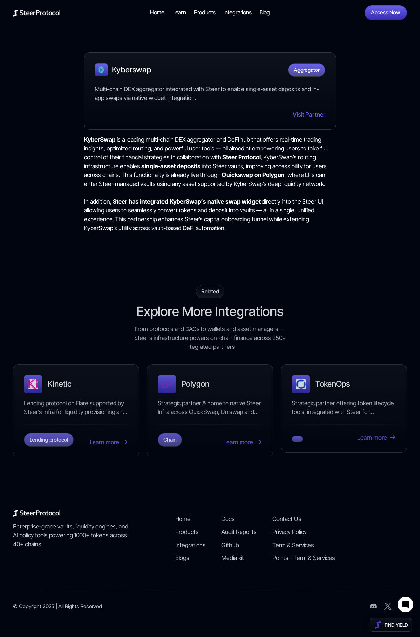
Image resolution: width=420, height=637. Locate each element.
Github (230, 545)
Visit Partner (309, 114)
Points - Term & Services (303, 557)
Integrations (237, 12)
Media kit (232, 557)
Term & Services (293, 545)
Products (205, 12)
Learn (179, 12)
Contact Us (286, 518)
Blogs (182, 557)
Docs (228, 518)
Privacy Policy (289, 531)
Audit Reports (239, 531)
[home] (36, 12)
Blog (265, 12)
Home (157, 12)
